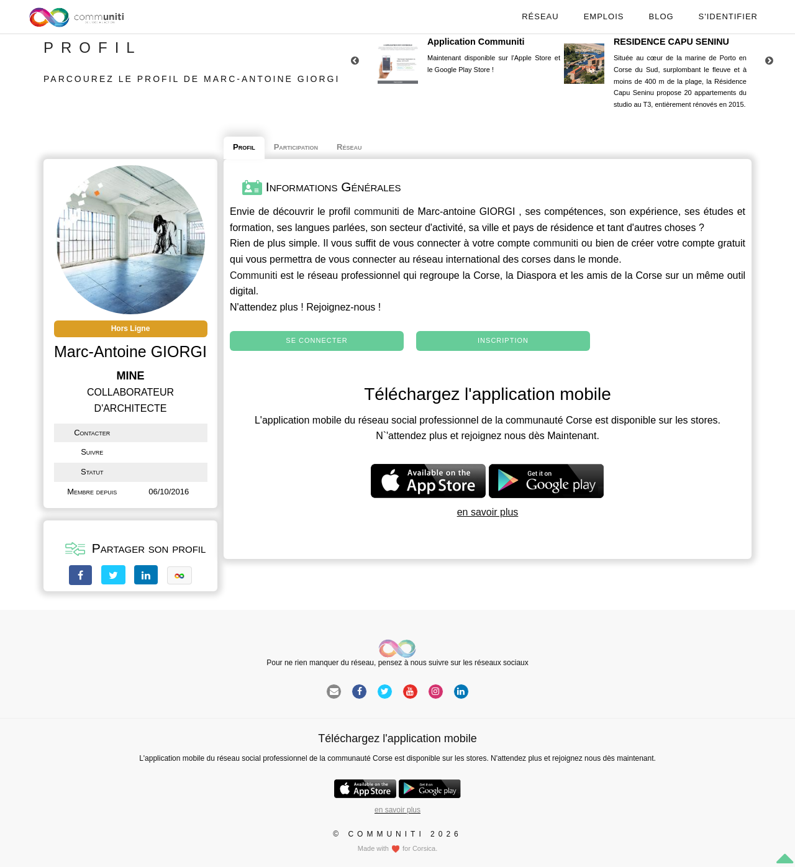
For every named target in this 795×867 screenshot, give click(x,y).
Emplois (604, 16)
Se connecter (316, 340)
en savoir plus (488, 512)
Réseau (540, 16)
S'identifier (728, 16)
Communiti (253, 275)
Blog (660, 16)
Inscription (503, 340)
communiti (376, 211)
